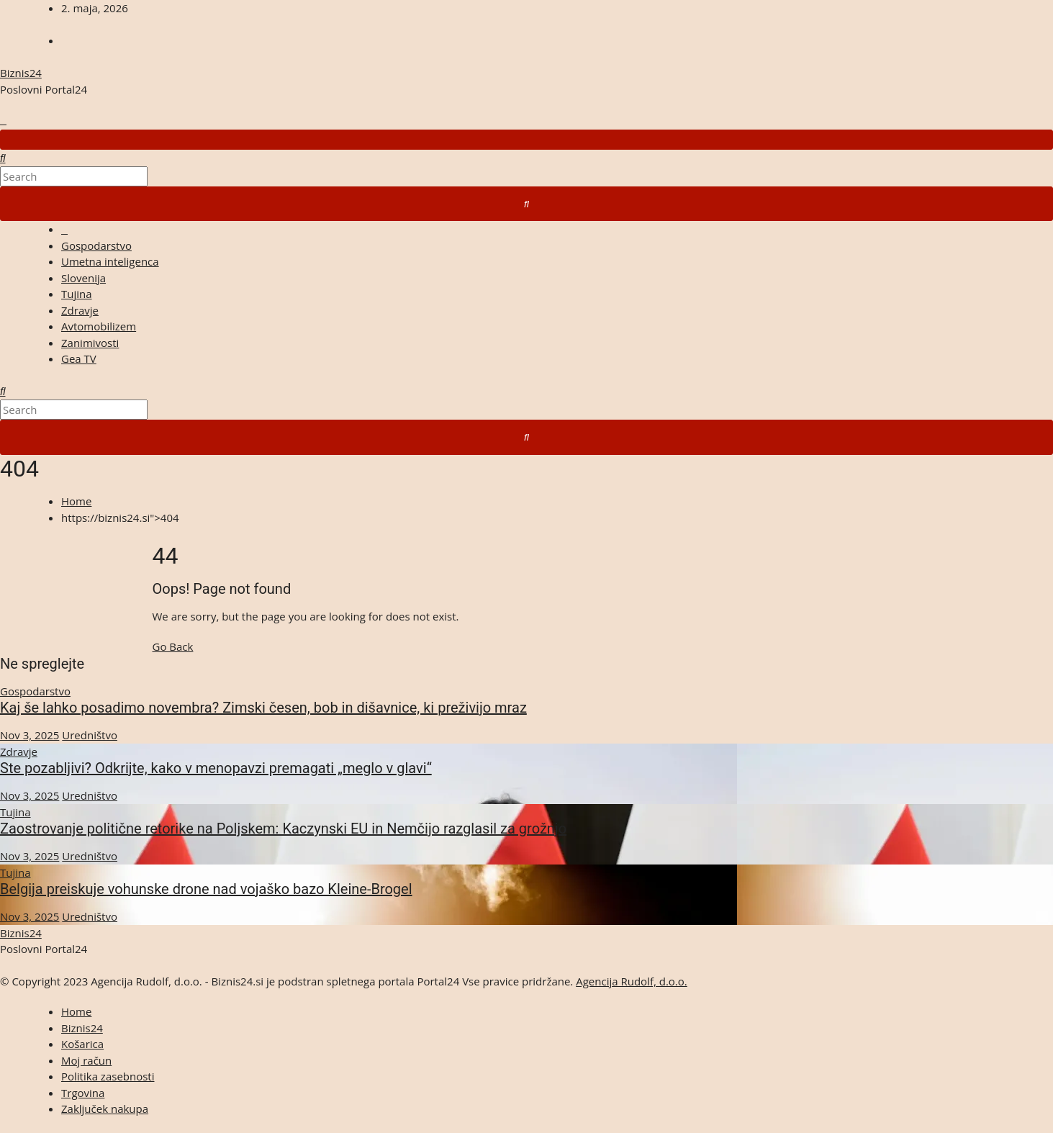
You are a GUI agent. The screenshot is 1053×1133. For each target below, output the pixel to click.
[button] (3, 157)
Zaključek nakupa (104, 1108)
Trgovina (82, 1092)
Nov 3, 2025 (29, 735)
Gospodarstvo (96, 245)
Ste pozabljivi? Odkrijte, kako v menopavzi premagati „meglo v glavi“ (216, 768)
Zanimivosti (90, 342)
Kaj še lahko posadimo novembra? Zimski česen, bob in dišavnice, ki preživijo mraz (263, 707)
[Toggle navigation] (526, 140)
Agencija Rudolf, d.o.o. (631, 981)
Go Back (173, 646)
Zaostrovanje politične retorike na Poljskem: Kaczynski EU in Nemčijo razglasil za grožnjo (283, 828)
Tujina (76, 293)
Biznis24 (21, 73)
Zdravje (80, 310)
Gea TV (78, 358)
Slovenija (83, 278)
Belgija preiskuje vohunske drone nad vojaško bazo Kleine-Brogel (206, 889)
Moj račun (86, 1060)
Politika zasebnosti (108, 1076)
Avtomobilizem (98, 326)
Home (76, 501)
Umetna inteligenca (110, 261)
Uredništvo (89, 735)
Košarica (82, 1044)
